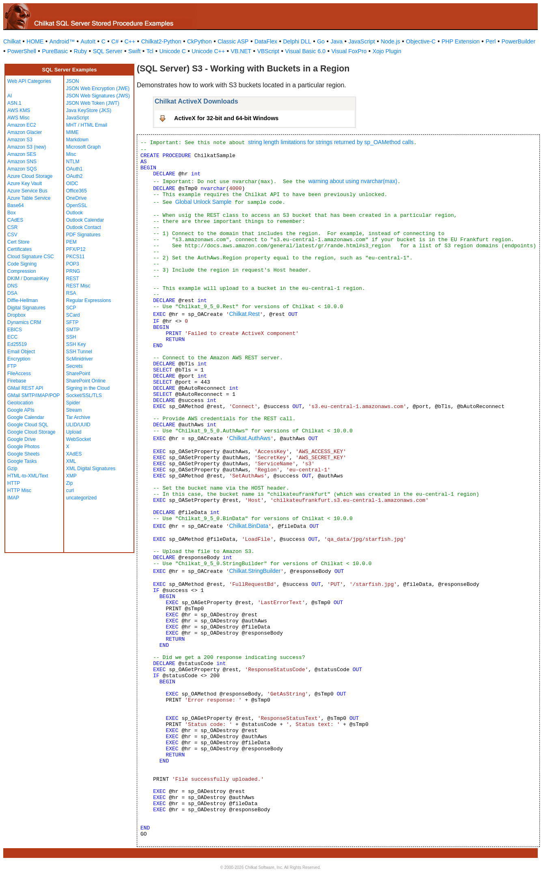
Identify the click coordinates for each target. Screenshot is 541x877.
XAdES (74, 454)
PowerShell (21, 51)
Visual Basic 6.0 (305, 51)
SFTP (72, 322)
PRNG (73, 271)
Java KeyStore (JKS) (88, 110)
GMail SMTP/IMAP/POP (33, 395)
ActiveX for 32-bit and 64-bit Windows (226, 118)
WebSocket (78, 439)
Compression (21, 271)
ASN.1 (14, 103)
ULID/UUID (78, 425)
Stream (74, 410)
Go (321, 41)
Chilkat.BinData (248, 526)
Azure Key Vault (24, 183)
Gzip (12, 468)
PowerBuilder (518, 41)
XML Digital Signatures (91, 468)
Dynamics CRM (24, 322)
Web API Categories (29, 81)
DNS (12, 286)
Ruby (80, 51)
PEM (71, 242)
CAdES (15, 220)
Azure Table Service (29, 198)
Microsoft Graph (83, 147)
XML (71, 461)
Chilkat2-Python (161, 41)
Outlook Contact (83, 227)
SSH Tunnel (79, 351)
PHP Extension (461, 41)
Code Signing (22, 264)
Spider (73, 403)
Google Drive (21, 439)
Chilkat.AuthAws (249, 438)
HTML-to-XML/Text (27, 476)
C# (115, 41)
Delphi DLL (297, 41)
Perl (490, 41)
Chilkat (12, 41)
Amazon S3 (19, 140)
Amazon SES (21, 154)
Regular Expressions (88, 300)
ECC (12, 337)
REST (72, 278)
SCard (73, 315)
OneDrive (76, 198)
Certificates (19, 249)
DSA (12, 293)
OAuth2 (74, 176)
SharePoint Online (86, 381)
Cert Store (18, 242)
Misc (71, 154)
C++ (130, 41)
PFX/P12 (76, 249)
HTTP (13, 483)
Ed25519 (17, 344)
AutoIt (88, 41)
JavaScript (362, 41)
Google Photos (23, 446)
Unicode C (172, 51)
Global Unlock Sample (203, 202)
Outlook (74, 213)
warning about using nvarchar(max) (352, 181)
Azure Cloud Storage (29, 176)
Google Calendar (25, 417)
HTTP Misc (19, 490)
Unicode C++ (208, 51)
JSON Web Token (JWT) (92, 103)
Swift (134, 51)
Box (11, 213)
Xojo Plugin (387, 51)
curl (70, 490)
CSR (12, 227)
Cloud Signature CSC (30, 256)
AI (9, 96)
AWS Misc (18, 118)
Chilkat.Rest (244, 314)
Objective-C (420, 41)
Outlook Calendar (85, 220)
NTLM (73, 161)
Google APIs (20, 410)
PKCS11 (75, 256)
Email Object (21, 351)
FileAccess (19, 373)
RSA (71, 293)
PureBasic (55, 51)
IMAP (13, 498)
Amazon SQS (22, 169)
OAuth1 (74, 169)
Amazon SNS (22, 161)
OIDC (72, 183)
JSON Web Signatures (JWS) (98, 96)
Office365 (76, 191)
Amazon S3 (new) (26, 147)
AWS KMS (18, 110)
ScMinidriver (79, 359)
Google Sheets (23, 454)
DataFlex (265, 41)
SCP (71, 308)
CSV (12, 235)
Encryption (18, 359)
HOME (34, 41)
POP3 (72, 264)
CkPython (199, 41)
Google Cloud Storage (31, 432)
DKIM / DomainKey (28, 278)
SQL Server (108, 51)
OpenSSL (76, 205)
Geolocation (20, 403)
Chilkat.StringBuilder (254, 571)
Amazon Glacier (24, 132)
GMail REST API (25, 388)
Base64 (15, 205)
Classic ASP (233, 41)
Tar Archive (78, 417)
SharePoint (78, 373)
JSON (72, 81)
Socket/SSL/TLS (84, 395)
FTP (12, 366)
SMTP (73, 330)
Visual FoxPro (348, 51)
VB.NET (241, 51)
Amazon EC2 (21, 125)
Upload (74, 432)
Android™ (62, 41)
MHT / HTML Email (86, 125)
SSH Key (76, 344)
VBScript (268, 51)
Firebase (16, 381)
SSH (71, 337)
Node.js (390, 41)
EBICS (14, 330)
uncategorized (81, 498)
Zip (69, 483)
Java (336, 41)
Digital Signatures (26, 308)
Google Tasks (22, 461)
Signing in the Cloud (88, 388)
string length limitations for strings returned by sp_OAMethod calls (331, 142)
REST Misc (78, 286)
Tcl (150, 51)
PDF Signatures (83, 235)
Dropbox (16, 315)
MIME (72, 132)
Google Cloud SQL (27, 425)
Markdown (77, 140)
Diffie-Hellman (22, 300)
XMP (71, 476)
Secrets (74, 366)
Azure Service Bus (27, 191)
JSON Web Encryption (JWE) (97, 88)
